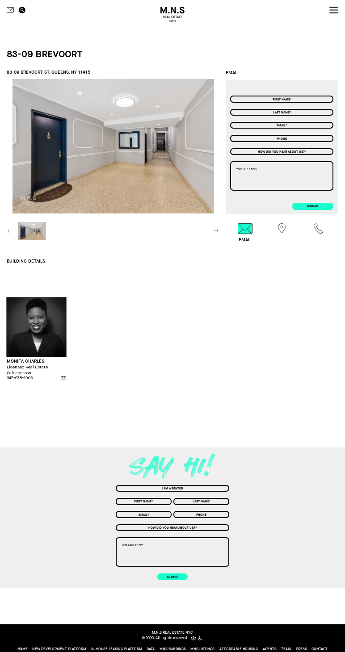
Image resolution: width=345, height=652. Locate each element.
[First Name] (282, 99)
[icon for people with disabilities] (200, 638)
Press (301, 649)
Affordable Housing (238, 649)
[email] (63, 378)
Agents (270, 649)
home (22, 649)
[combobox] (282, 151)
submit (313, 206)
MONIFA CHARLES (25, 361)
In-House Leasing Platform (116, 649)
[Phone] (282, 138)
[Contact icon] (10, 10)
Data (151, 649)
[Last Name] (282, 112)
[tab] (245, 232)
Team (286, 649)
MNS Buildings (173, 649)
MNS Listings (202, 649)
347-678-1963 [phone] (20, 378)
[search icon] (22, 10)
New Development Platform (59, 649)
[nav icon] (333, 10)
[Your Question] (282, 176)
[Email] (282, 125)
